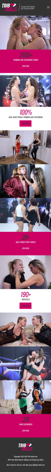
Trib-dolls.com (32, 456)
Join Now (25, 66)
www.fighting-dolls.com (37, 465)
